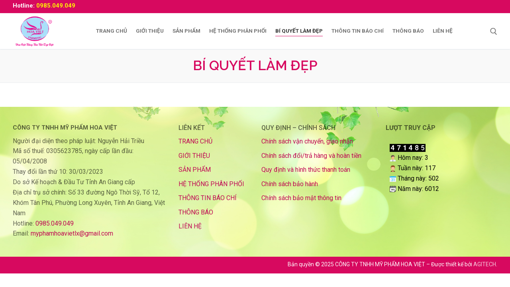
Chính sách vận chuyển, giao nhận (307, 141)
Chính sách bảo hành (289, 184)
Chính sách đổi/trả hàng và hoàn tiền (311, 155)
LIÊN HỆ (190, 226)
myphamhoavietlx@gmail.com (72, 233)
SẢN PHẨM (194, 169)
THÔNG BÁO (195, 212)
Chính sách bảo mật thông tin (301, 198)
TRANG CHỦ (195, 141)
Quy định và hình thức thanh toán (305, 169)
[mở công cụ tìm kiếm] (493, 31)
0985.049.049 (55, 5)
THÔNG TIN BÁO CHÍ (207, 198)
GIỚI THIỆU (194, 155)
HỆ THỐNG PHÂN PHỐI (211, 184)
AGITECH (484, 264)
